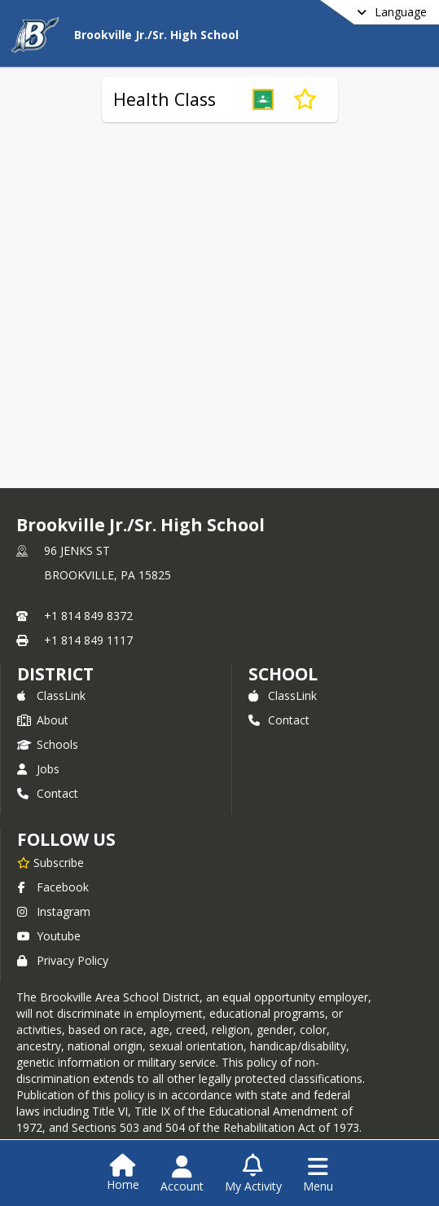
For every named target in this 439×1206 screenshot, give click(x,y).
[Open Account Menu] (182, 1174)
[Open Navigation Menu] (318, 1174)
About (42, 720)
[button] (263, 99)
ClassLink (51, 695)
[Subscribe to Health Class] (305, 99)
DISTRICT (55, 673)
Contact (47, 793)
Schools (47, 744)
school (283, 673)
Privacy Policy (62, 960)
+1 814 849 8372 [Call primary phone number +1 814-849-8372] (88, 615)
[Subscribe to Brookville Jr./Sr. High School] (50, 862)
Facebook (53, 887)
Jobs (38, 769)
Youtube (49, 936)
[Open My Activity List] (253, 1174)
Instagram (53, 911)
